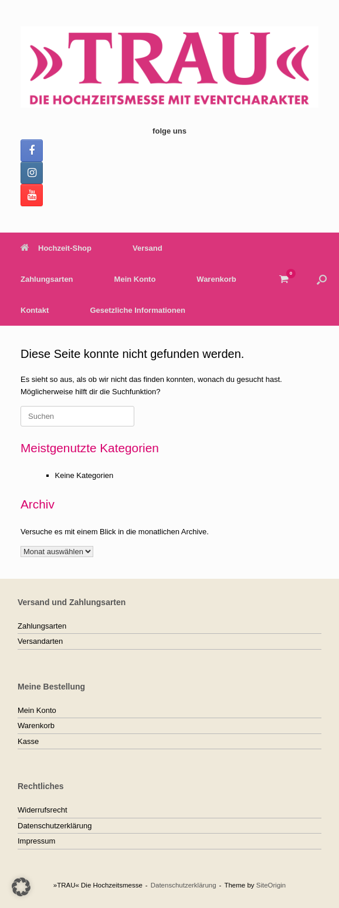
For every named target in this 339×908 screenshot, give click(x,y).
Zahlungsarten (47, 279)
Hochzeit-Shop (56, 248)
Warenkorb (216, 279)
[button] (321, 279)
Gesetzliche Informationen (137, 310)
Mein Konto (135, 279)
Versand (147, 248)
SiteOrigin (271, 885)
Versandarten (40, 641)
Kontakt (35, 310)
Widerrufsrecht (42, 809)
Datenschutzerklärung (54, 825)
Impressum (36, 841)
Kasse (28, 741)
